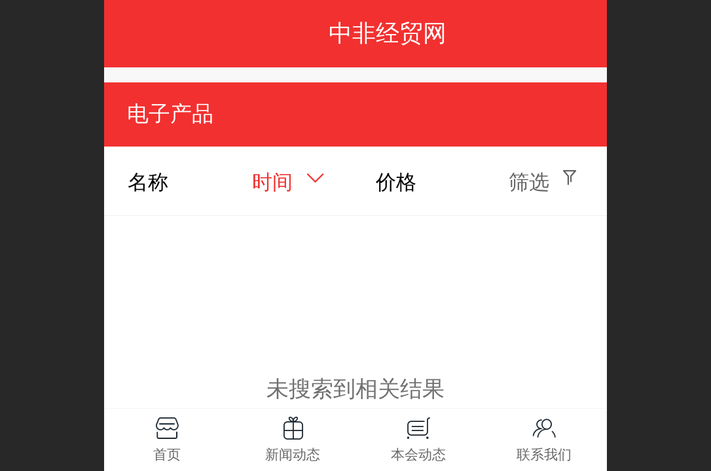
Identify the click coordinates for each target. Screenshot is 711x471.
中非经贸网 (388, 33)
